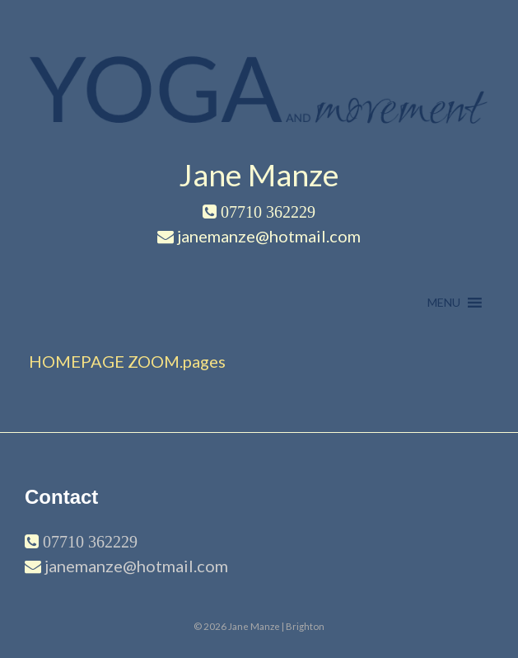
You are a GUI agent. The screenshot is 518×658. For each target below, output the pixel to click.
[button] (443, 302)
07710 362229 (88, 541)
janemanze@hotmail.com (136, 566)
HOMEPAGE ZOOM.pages (127, 361)
